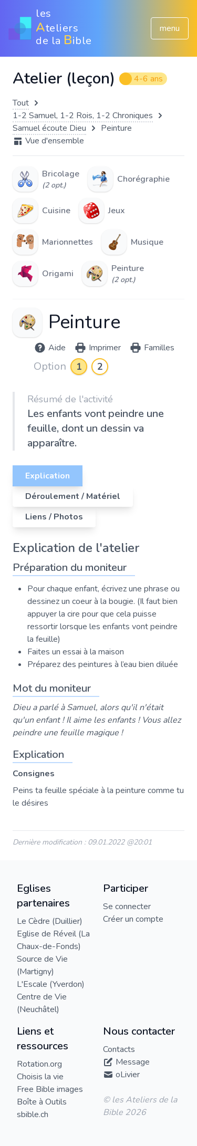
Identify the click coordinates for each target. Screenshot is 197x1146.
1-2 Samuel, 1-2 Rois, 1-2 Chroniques (83, 115)
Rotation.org (39, 1064)
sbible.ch (32, 1114)
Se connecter (127, 906)
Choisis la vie (40, 1076)
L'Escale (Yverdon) (51, 984)
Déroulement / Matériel (72, 496)
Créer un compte (133, 919)
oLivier (128, 1074)
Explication (47, 476)
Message (133, 1062)
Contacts (119, 1049)
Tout (21, 103)
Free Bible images (50, 1089)
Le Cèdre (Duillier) (49, 921)
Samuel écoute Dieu (49, 128)
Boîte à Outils (42, 1102)
